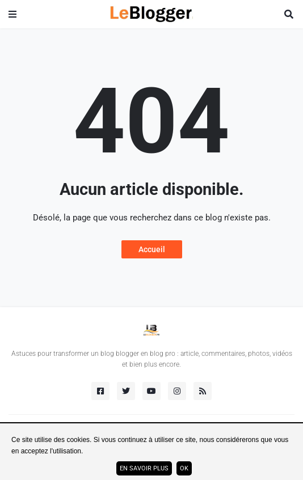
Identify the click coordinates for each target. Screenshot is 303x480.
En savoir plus (144, 468)
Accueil (151, 249)
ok (184, 468)
